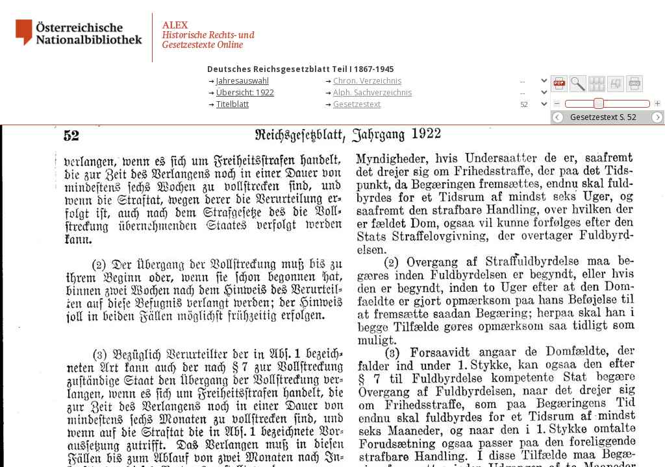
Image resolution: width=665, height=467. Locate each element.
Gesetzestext (357, 104)
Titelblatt (232, 104)
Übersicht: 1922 (245, 92)
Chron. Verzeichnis (367, 80)
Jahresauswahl (242, 80)
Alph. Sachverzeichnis (372, 92)
